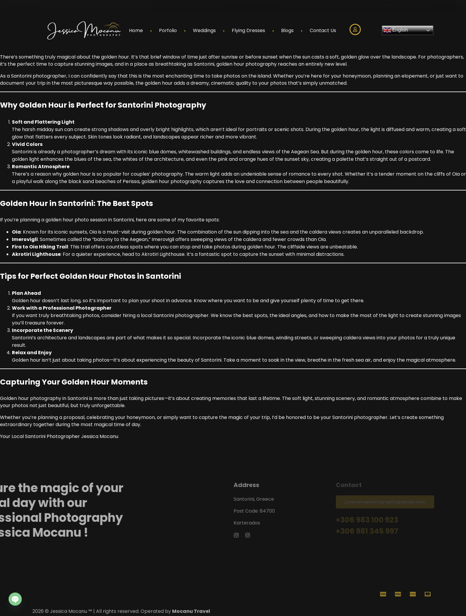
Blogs (287, 31)
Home (136, 31)
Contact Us (323, 31)
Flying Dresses (248, 31)
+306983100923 (63, 6)
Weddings (204, 31)
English (396, 30)
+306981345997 (112, 6)
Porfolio (168, 31)
